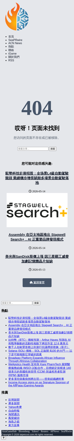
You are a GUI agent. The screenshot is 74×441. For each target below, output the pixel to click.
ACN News (15, 43)
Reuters (44, 431)
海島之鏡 (14, 421)
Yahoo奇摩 (15, 407)
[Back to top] (3, 438)
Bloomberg (24, 431)
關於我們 (14, 56)
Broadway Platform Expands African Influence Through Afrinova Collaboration (36, 359)
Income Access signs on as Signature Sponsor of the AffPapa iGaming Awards (38, 384)
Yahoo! (35, 431)
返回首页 (37, 282)
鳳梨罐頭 (14, 418)
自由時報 (14, 410)
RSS (11, 60)
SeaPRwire (15, 40)
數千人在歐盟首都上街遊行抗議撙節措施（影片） (39, 347)
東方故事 (14, 425)
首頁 (11, 36)
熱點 (11, 46)
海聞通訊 (14, 414)
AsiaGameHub (9, 431)
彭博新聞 (14, 399)
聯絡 (11, 50)
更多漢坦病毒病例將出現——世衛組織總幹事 (36, 378)
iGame (12, 53)
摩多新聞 (14, 403)
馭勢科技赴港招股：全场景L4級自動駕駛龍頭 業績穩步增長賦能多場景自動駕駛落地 (37, 178)
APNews (54, 431)
